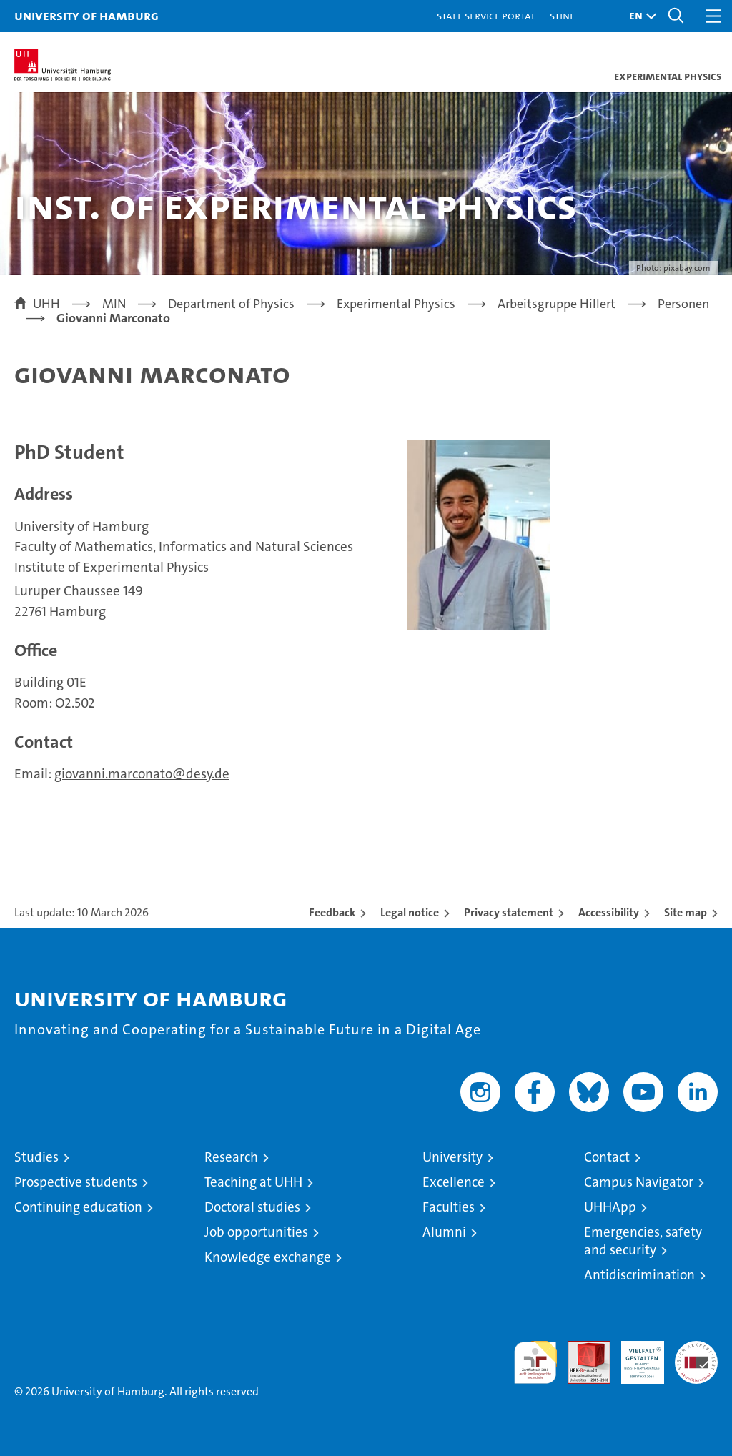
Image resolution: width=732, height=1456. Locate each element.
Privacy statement (508, 912)
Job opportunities (256, 1232)
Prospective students (75, 1182)
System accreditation (696, 1356)
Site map (685, 912)
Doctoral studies (252, 1207)
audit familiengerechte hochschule (535, 1362)
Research (231, 1157)
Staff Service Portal (486, 15)
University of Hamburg (86, 15)
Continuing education (78, 1207)
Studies (36, 1157)
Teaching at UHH (253, 1182)
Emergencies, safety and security (643, 1241)
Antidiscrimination (639, 1275)
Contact (607, 1157)
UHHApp (610, 1207)
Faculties (448, 1207)
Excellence (453, 1182)
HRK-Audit (634, 1356)
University (452, 1157)
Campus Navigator (638, 1182)
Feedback (332, 912)
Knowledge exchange (267, 1257)
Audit (581, 1348)
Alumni (444, 1232)
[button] (639, 16)
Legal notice (409, 912)
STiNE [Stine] (562, 15)
